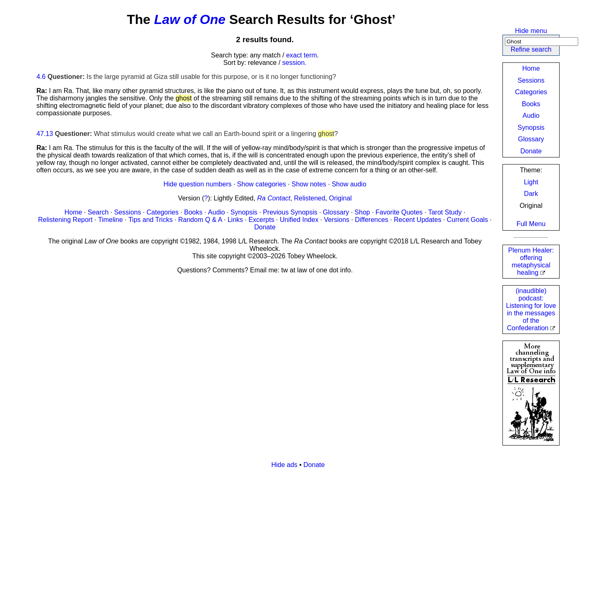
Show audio (349, 184)
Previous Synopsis (290, 212)
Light (531, 182)
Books (531, 103)
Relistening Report (65, 219)
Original (340, 198)
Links (235, 219)
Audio (531, 115)
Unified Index (299, 219)
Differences (371, 219)
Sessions (531, 80)
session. (294, 62)
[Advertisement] (284, 533)
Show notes (308, 184)
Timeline (110, 219)
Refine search (531, 49)
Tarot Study (444, 212)
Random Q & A (200, 219)
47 (40, 133)
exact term (301, 55)
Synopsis (531, 127)
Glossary (531, 139)
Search (98, 212)
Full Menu (531, 223)
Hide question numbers (197, 184)
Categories (531, 91)
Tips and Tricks (150, 219)
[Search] (541, 41)
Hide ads (284, 464)
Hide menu (531, 30)
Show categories (261, 184)
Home (531, 68)
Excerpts (261, 219)
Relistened (309, 198)
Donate (531, 151)
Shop (362, 212)
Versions (336, 219)
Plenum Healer (531, 261)
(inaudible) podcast (531, 309)
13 (49, 133)
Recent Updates (417, 219)
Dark (531, 193)
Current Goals (467, 219)
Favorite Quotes (399, 212)
